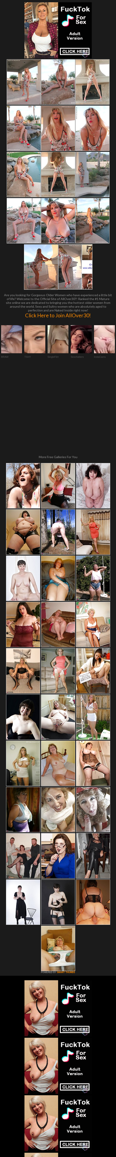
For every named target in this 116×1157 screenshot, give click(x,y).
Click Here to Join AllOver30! (58, 315)
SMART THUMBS (66, 894)
